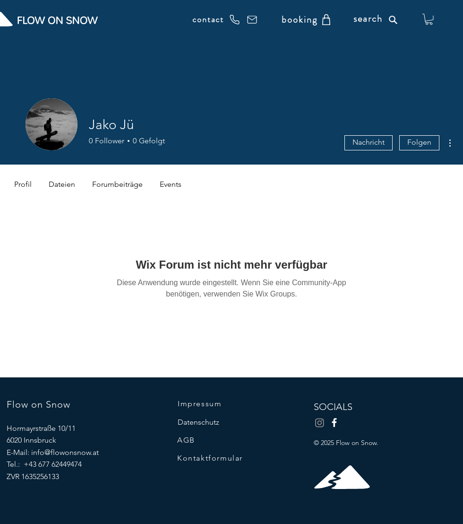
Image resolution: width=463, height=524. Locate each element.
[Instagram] (320, 422)
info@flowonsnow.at (65, 452)
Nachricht (368, 142)
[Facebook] (334, 422)
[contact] (216, 19)
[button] (429, 19)
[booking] (299, 19)
